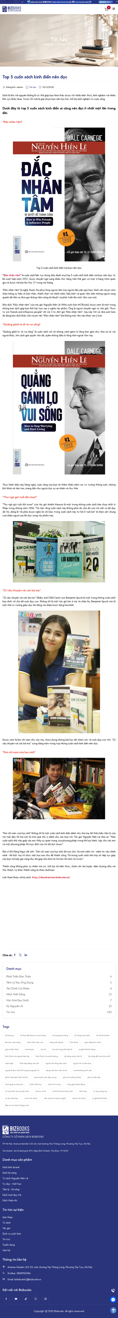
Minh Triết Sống (15, 994)
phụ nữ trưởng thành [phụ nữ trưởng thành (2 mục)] (72, 1077)
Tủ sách (6, 1222)
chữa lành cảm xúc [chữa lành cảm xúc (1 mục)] (35, 1042)
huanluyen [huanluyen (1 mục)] (29, 1049)
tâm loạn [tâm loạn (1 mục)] (83, 1091)
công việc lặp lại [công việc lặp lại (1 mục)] (56, 1042)
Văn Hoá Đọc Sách (17, 1000)
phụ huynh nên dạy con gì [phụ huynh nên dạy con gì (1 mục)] (45, 1077)
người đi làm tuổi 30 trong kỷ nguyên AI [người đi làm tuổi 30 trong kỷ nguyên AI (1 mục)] (22, 1070)
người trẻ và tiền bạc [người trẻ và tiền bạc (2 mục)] (82, 1063)
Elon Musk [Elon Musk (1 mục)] (74, 1042)
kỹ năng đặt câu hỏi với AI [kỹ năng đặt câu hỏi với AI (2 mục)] (99, 1056)
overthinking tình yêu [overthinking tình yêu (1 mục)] (82, 1070)
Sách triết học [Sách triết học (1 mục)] (35, 1084)
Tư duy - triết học (11, 1184)
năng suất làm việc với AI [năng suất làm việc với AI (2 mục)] (56, 1070)
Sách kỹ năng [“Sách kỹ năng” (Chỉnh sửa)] (9, 1173)
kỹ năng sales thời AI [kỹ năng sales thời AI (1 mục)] (73, 1056)
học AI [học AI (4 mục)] (43, 1049)
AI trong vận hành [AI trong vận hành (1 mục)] (82, 1035)
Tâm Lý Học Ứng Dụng (19, 983)
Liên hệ (6, 1250)
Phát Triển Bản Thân (18, 977)
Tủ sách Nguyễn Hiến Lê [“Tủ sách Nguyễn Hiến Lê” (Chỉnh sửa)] (15, 1178)
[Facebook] (6, 1299)
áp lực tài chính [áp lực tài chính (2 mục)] (79, 1098)
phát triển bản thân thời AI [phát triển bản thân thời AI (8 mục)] (16, 1077)
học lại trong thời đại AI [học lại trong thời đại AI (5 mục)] (62, 1049)
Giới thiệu (7, 1217)
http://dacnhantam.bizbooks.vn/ (51, 877)
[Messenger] (113, 1300)
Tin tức (60, 44)
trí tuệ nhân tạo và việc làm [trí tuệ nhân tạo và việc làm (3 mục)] (17, 1091)
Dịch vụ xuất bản (11, 1233)
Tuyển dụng (8, 1245)
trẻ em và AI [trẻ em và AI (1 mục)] (40, 1091)
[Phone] (113, 1290)
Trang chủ (48, 44)
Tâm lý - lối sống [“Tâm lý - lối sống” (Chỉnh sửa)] (10, 1189)
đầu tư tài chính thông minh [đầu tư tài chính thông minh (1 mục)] (17, 1105)
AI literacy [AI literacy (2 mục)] (9, 1035)
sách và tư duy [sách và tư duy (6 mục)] (54, 1084)
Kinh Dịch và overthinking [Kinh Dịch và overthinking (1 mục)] (47, 1056)
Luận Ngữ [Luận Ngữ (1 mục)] (9, 1063)
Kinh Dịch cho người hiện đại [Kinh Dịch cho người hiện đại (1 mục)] (17, 1056)
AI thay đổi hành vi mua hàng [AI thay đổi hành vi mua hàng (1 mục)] (33, 1035)
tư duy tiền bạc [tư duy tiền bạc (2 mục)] (11, 1098)
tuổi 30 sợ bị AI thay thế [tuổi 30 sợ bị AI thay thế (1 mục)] (62, 1091)
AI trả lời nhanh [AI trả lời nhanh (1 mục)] (102, 1035)
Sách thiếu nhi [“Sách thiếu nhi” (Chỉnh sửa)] (9, 1200)
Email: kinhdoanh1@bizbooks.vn (24, 1279)
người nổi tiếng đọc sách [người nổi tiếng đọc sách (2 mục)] (56, 1063)
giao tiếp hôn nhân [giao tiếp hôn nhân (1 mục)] (93, 1042)
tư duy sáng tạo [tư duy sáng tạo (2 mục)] (100, 1091)
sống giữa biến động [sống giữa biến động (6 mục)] (76, 1084)
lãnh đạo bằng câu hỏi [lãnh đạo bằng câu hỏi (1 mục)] (29, 1063)
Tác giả (6, 1228)
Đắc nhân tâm (12, 275)
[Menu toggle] (114, 9)
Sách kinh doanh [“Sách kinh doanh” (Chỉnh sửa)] (11, 1167)
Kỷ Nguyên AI (14, 1006)
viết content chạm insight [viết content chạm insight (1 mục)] (55, 1098)
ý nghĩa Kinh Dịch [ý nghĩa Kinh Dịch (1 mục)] (99, 1098)
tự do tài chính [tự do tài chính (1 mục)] (31, 1098)
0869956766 (23, 1273)
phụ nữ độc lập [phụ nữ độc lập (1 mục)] (94, 1077)
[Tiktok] (26, 1299)
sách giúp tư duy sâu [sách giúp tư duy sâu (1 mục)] (14, 1084)
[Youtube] (16, 1299)
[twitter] (35, 1299)
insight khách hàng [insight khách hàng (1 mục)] (87, 1049)
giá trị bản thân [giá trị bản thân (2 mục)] (12, 1049)
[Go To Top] (113, 1310)
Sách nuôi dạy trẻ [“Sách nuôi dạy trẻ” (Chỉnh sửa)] (11, 1195)
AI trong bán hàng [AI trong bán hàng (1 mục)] (60, 1035)
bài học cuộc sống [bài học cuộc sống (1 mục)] (12, 1042)
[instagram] (45, 1299)
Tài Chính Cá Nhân (18, 988)
